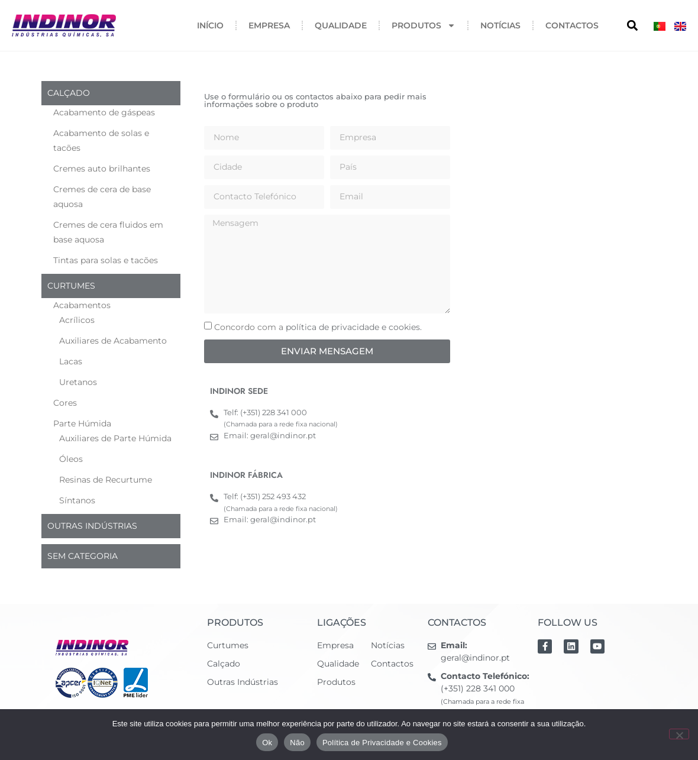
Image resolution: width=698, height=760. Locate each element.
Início (210, 25)
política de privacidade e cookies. (354, 327)
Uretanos (78, 382)
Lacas (70, 361)
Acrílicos (77, 320)
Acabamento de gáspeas (104, 112)
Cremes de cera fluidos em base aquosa (108, 232)
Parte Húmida (82, 423)
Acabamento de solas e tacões (101, 140)
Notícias (500, 25)
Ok (267, 742)
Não (297, 742)
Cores (65, 402)
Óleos (71, 459)
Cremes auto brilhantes (101, 168)
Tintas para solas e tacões (105, 260)
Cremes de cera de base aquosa (102, 196)
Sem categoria (82, 556)
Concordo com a (318, 327)
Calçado (68, 93)
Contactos (572, 25)
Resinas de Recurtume (105, 479)
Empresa (269, 25)
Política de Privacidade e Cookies (382, 742)
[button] (632, 25)
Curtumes (71, 285)
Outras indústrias (92, 525)
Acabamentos (82, 305)
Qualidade (341, 25)
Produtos (423, 25)
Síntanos (77, 500)
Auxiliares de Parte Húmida (115, 438)
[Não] (679, 734)
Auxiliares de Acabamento (113, 340)
